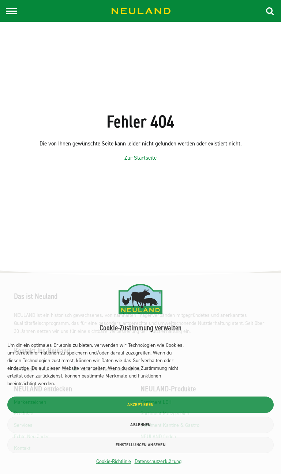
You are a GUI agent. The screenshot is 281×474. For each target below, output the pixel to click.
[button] (270, 11)
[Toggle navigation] (11, 11)
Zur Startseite (140, 158)
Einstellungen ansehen (140, 445)
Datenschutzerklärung (158, 461)
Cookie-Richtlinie (113, 461)
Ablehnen (140, 425)
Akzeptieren (140, 404)
